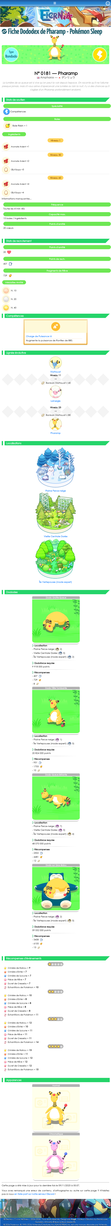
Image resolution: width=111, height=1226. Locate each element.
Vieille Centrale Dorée (55, 536)
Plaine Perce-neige (55, 490)
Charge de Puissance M (39, 336)
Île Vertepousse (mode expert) (55, 581)
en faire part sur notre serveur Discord (34, 1193)
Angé (73, 1219)
